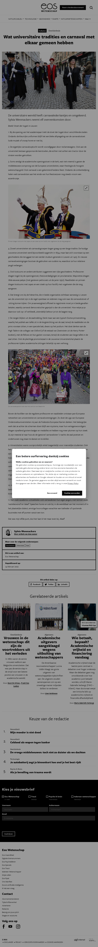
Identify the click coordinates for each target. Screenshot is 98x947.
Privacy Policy (73, 483)
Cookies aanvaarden (72, 493)
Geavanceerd (52, 493)
